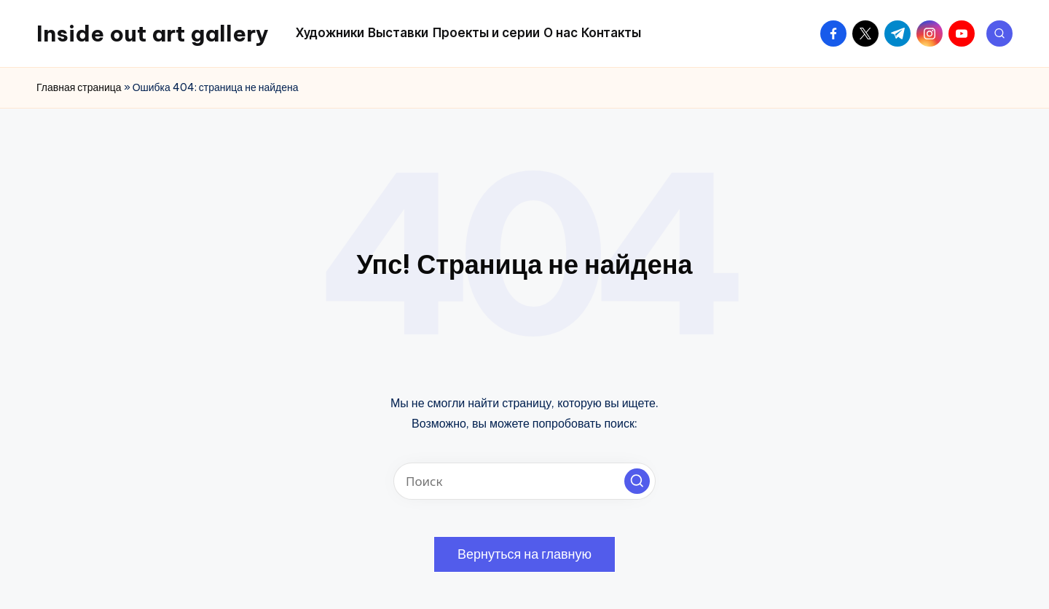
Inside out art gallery (152, 33)
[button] (637, 481)
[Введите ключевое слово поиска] (524, 481)
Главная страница (79, 87)
